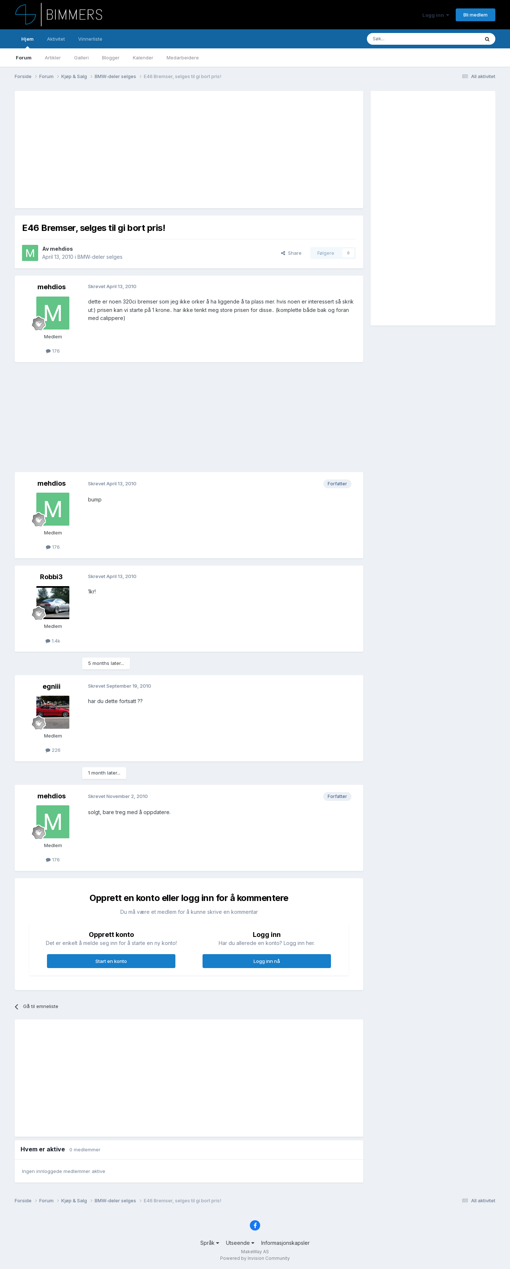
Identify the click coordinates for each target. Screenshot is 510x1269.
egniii (52, 686)
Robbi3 (51, 577)
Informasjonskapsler (285, 1243)
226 (53, 750)
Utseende (240, 1243)
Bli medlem (475, 15)
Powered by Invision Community (255, 1258)
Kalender (143, 57)
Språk (209, 1243)
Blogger (111, 57)
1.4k (52, 641)
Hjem (27, 42)
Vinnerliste (90, 39)
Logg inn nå (267, 961)
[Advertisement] (155, 149)
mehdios (61, 249)
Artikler (53, 57)
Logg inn (435, 15)
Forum (24, 57)
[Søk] (401, 39)
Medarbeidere (183, 57)
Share (291, 253)
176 (53, 351)
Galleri (81, 57)
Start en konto (111, 961)
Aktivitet (56, 39)
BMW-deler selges (100, 257)
